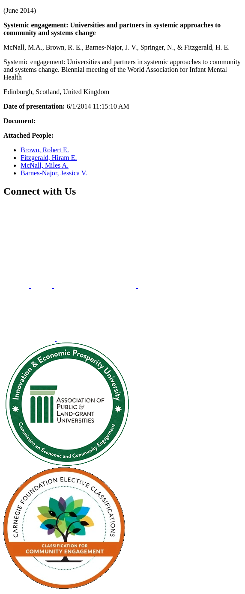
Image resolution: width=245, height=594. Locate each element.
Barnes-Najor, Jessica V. (54, 173)
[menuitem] (17, 285)
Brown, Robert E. (45, 150)
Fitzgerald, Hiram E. (49, 157)
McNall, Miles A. (45, 165)
